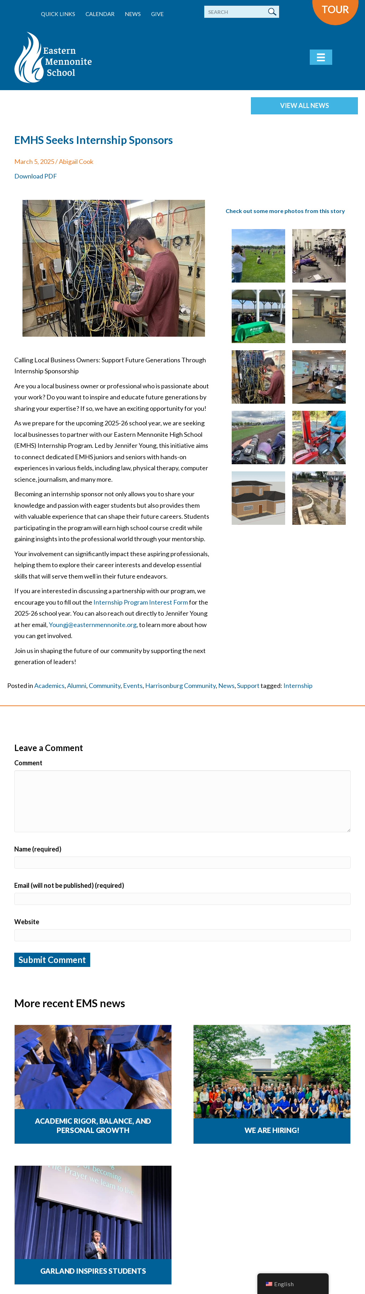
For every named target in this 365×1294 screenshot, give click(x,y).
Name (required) (37, 849)
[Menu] (321, 57)
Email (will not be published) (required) (69, 885)
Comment (28, 763)
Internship (298, 685)
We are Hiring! (272, 1130)
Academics (49, 685)
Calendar (100, 14)
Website (26, 922)
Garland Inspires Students (93, 1271)
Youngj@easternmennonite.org (93, 624)
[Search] (241, 12)
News (133, 14)
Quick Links (58, 14)
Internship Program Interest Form (140, 602)
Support (248, 685)
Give (157, 14)
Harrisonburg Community (180, 685)
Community (104, 685)
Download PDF (35, 176)
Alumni (76, 685)
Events (133, 685)
